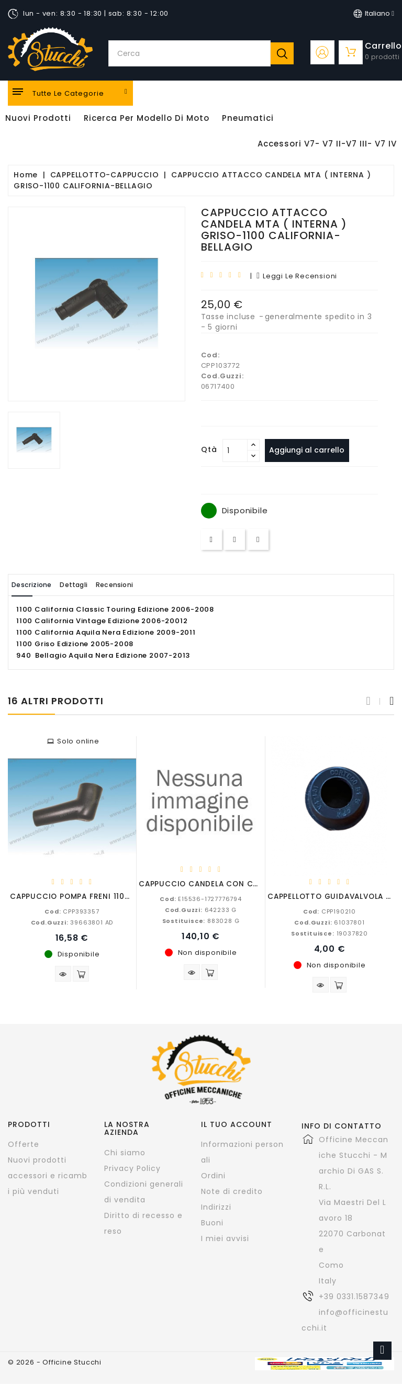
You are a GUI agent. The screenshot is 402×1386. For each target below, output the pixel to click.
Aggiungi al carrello (311, 450)
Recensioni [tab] (147, 584)
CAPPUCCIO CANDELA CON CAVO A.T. (212, 883)
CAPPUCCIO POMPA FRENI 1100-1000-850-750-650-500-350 (130, 896)
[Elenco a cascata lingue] (373, 13)
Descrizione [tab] (38, 584)
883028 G (201, 920)
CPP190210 (329, 911)
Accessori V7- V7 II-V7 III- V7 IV (327, 143)
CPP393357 (71, 911)
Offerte (23, 1146)
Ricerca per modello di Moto (146, 117)
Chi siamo (125, 1154)
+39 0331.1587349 (354, 1298)
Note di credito (232, 1193)
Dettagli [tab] (93, 584)
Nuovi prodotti (37, 1162)
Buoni (212, 1225)
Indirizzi (216, 1209)
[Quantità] (235, 450)
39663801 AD (72, 922)
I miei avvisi (225, 1240)
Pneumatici (248, 117)
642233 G (201, 909)
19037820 (329, 933)
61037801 (329, 922)
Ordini (213, 1178)
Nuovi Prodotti (38, 117)
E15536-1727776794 (201, 898)
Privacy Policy (132, 1170)
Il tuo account (236, 1126)
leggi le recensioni (296, 276)
